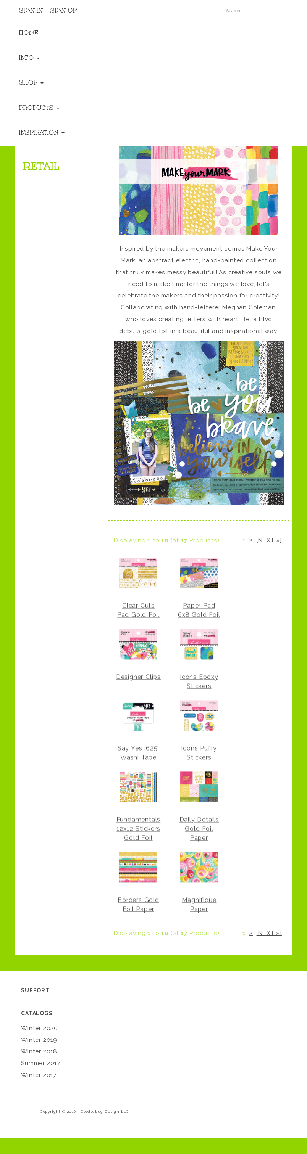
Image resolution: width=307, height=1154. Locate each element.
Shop (31, 82)
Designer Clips (138, 676)
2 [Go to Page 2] (251, 540)
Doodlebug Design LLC (105, 1111)
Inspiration (42, 132)
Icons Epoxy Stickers (199, 681)
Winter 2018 (39, 1051)
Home (29, 32)
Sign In (31, 10)
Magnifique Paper (199, 904)
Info (29, 57)
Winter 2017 (39, 1075)
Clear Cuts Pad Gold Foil (138, 609)
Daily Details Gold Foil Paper (199, 828)
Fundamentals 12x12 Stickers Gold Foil (138, 828)
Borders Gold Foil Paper (138, 904)
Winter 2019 (39, 1040)
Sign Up (63, 10)
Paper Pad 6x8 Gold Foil (199, 609)
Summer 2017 (40, 1063)
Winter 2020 (39, 1028)
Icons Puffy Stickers (199, 752)
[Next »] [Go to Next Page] (269, 540)
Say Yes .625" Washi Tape (138, 752)
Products (39, 107)
